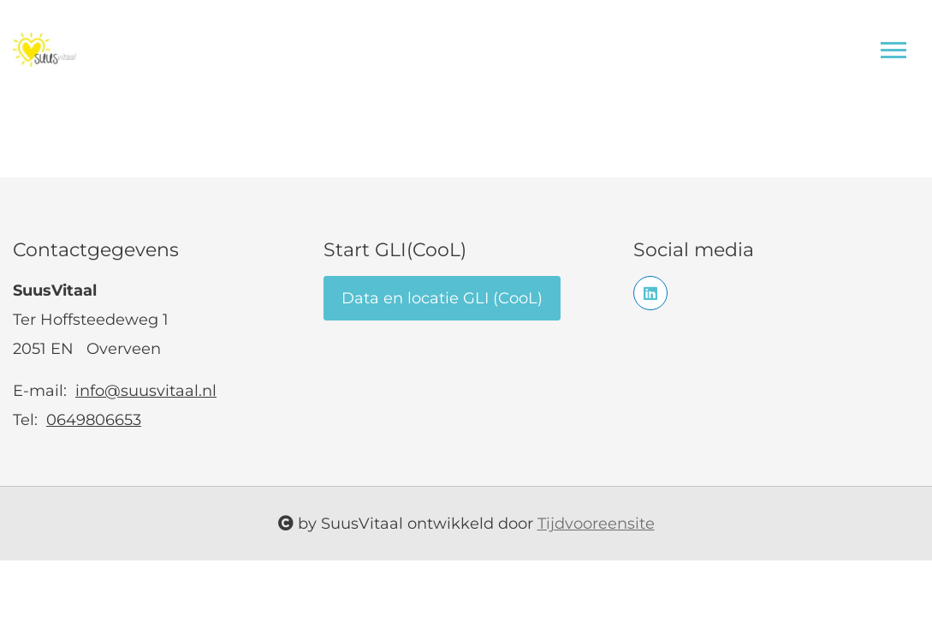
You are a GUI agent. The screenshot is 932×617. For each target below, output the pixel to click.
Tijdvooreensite (596, 523)
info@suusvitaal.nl (146, 390)
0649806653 (93, 419)
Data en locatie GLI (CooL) (442, 298)
